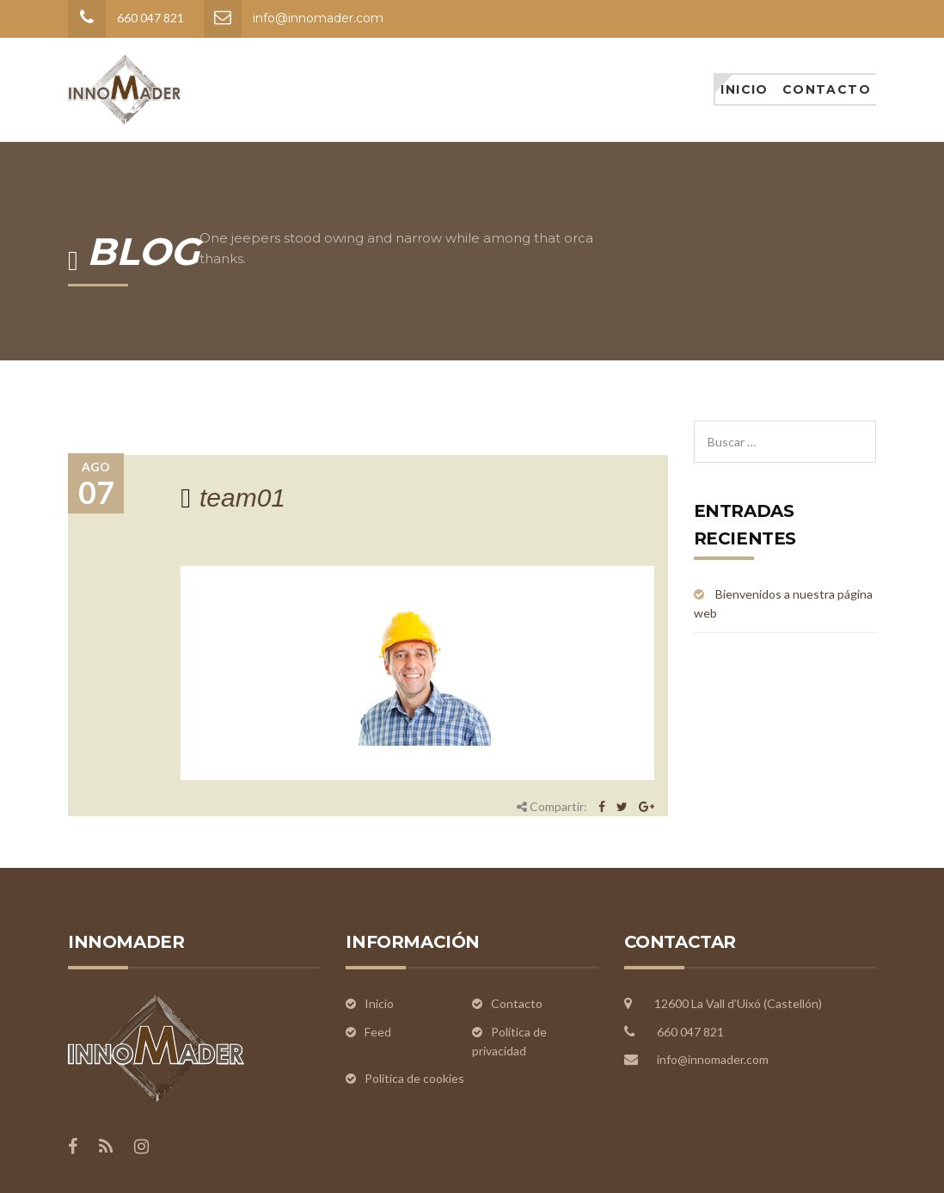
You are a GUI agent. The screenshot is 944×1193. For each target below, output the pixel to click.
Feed (378, 1031)
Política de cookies (414, 1078)
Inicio (744, 89)
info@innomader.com (318, 18)
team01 (242, 497)
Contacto (826, 89)
